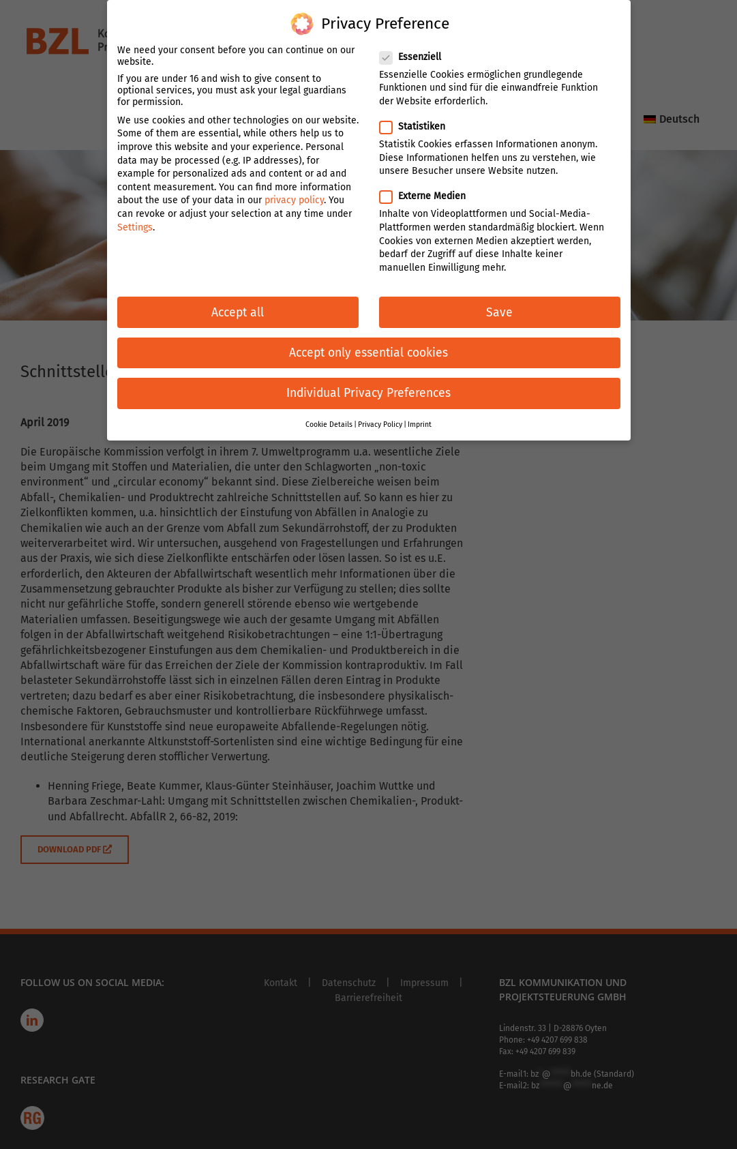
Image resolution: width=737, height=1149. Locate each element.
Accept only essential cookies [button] (368, 342)
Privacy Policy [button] (380, 413)
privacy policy (294, 190)
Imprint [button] (420, 413)
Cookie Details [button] (328, 413)
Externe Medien (428, 186)
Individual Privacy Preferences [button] (368, 382)
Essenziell (416, 46)
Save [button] (499, 302)
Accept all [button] (237, 302)
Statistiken (418, 115)
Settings (135, 216)
